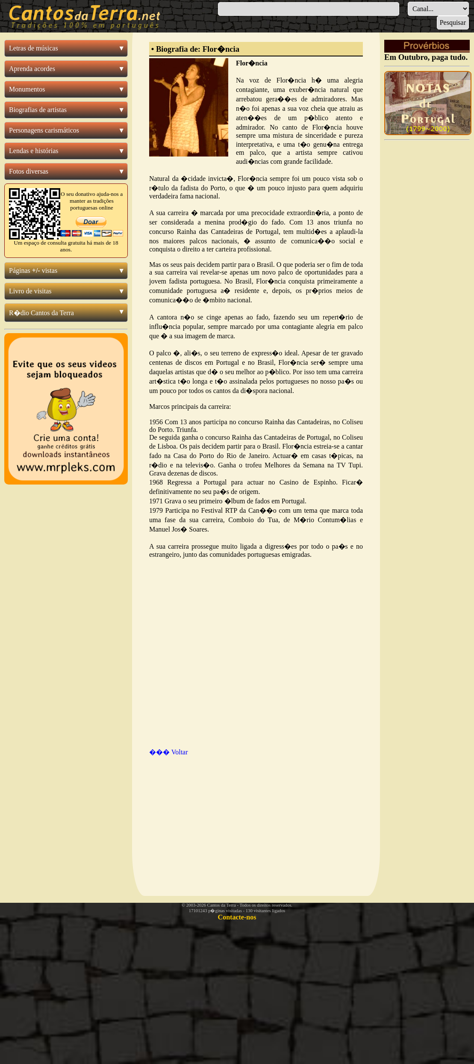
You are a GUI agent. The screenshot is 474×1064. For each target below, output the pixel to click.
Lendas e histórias (34, 150)
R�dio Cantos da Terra (41, 312)
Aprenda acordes (32, 68)
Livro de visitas (30, 291)
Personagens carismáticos (44, 130)
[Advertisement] (220, 817)
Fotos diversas (28, 171)
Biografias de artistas (38, 109)
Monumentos (27, 89)
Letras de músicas (33, 48)
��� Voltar (168, 752)
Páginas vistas (33, 270)
